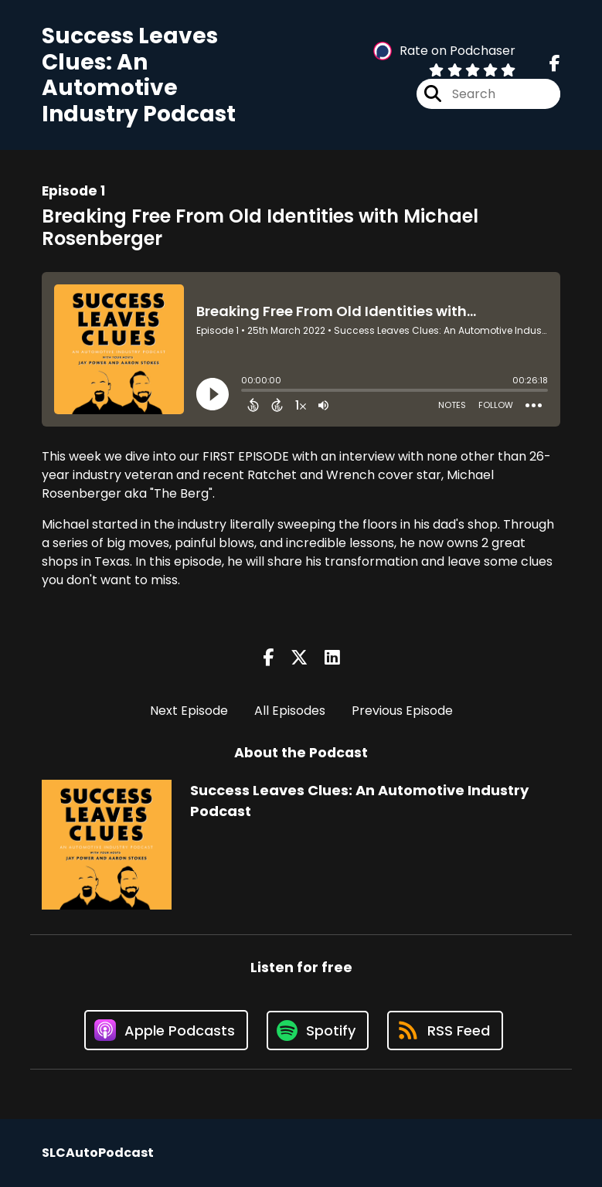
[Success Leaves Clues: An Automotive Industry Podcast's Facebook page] (554, 64)
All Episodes (289, 710)
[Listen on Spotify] (318, 1030)
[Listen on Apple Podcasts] (166, 1030)
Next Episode (189, 710)
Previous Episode (402, 710)
